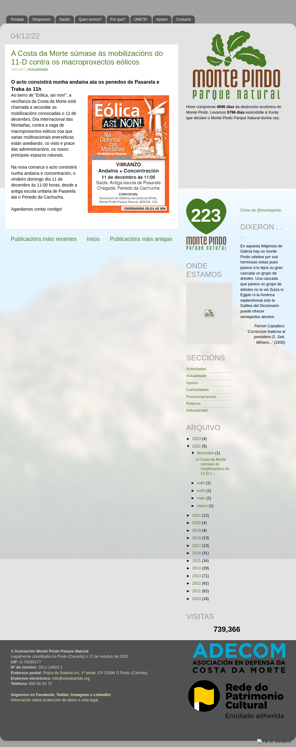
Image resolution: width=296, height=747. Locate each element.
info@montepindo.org (71, 678)
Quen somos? (90, 19)
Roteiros (193, 403)
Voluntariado (197, 410)
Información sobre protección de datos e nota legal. (55, 700)
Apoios (162, 19)
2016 (197, 553)
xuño (202, 491)
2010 (197, 599)
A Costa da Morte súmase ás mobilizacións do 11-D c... (212, 466)
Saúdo (64, 19)
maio (202, 498)
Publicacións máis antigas (141, 239)
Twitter (62, 695)
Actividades (196, 369)
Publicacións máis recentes (44, 239)
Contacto (183, 19)
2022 (197, 446)
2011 (197, 591)
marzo (203, 506)
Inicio (93, 239)
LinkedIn (102, 695)
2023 (197, 439)
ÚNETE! (141, 19)
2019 (197, 530)
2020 (197, 523)
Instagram (80, 695)
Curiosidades (197, 390)
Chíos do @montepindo (261, 210)
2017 (197, 545)
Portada (17, 19)
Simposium (41, 19)
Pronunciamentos (201, 397)
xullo (201, 483)
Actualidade (38, 69)
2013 (197, 576)
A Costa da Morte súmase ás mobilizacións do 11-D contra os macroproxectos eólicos (87, 57)
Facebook (45, 695)
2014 (197, 568)
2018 (197, 538)
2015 (197, 561)
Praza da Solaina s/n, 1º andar (69, 673)
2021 (197, 515)
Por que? (117, 19)
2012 (197, 583)
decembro (206, 453)
